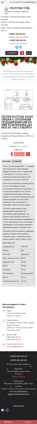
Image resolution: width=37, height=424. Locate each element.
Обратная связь (18, 406)
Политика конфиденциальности (18, 394)
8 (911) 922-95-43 (18, 40)
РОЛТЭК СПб (20, 8)
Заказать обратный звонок (18, 37)
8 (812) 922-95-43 (17, 34)
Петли (11, 74)
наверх (27, 422)
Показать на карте (18, 376)
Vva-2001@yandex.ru (29, 2)
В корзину (19, 154)
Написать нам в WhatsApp (18, 43)
